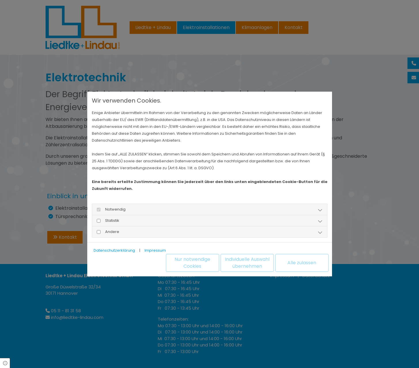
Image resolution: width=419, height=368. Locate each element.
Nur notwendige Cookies (192, 262)
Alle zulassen (301, 262)
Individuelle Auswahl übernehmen (247, 262)
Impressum (155, 250)
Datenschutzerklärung (114, 250)
